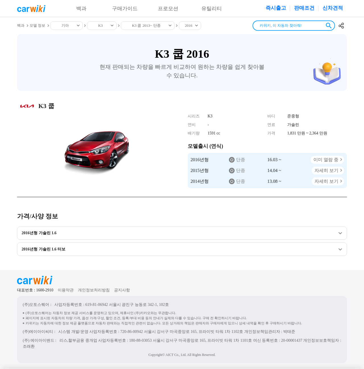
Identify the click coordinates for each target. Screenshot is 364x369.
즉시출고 (276, 8)
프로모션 (168, 8)
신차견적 (332, 8)
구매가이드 (125, 8)
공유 (341, 25)
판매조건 (304, 8)
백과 (81, 8)
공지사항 (122, 290)
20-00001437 (291, 341)
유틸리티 (211, 8)
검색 (329, 25)
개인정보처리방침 (94, 290)
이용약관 (66, 290)
